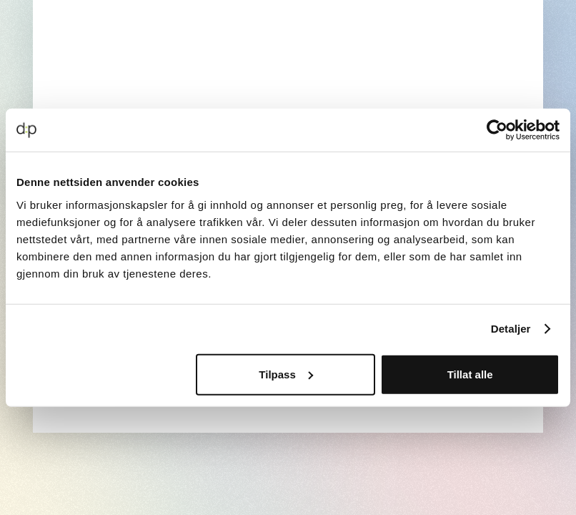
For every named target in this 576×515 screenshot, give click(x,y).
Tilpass (285, 374)
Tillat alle (470, 374)
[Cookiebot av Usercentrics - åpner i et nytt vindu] (497, 130)
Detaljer (511, 329)
